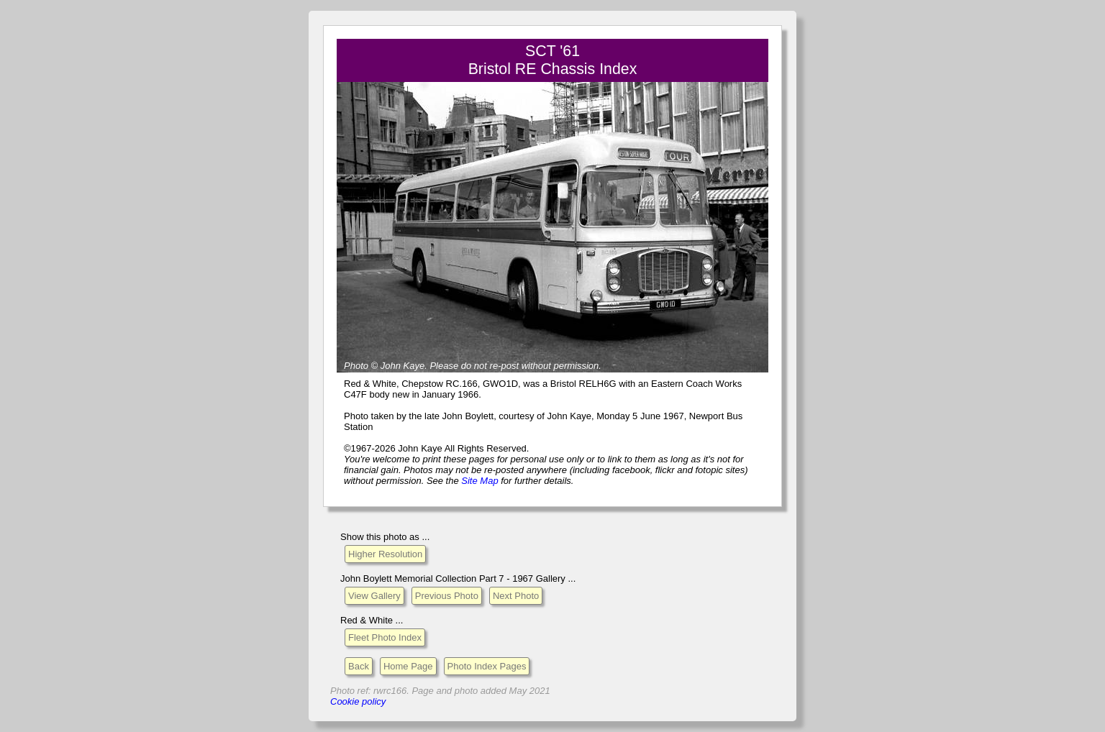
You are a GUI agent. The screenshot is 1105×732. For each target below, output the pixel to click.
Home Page (408, 666)
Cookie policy (358, 701)
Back (358, 666)
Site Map (479, 480)
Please (443, 365)
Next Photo (516, 595)
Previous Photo (446, 595)
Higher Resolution (385, 554)
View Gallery (374, 595)
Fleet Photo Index (385, 637)
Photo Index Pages (487, 666)
